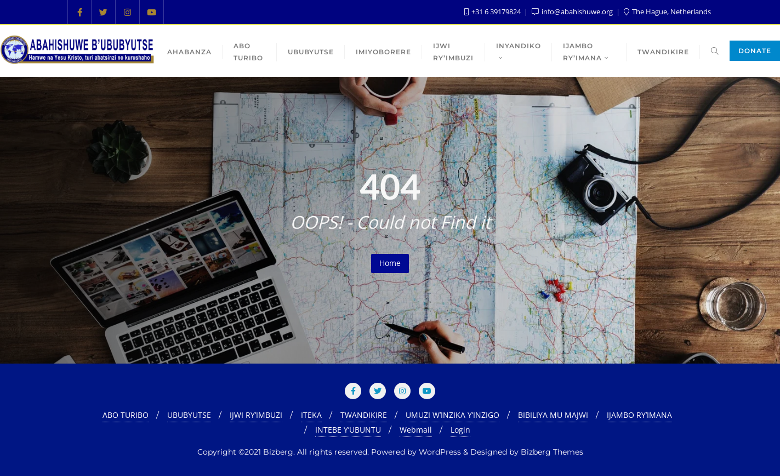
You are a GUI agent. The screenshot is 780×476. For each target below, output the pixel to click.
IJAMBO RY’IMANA (639, 415)
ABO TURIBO (126, 415)
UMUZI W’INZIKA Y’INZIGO (452, 415)
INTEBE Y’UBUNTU (348, 429)
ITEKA (311, 415)
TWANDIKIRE (363, 415)
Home (390, 263)
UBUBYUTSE (189, 415)
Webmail (416, 429)
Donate (754, 51)
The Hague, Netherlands (667, 11)
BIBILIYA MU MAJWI (553, 415)
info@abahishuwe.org (573, 11)
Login (460, 429)
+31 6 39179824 (493, 11)
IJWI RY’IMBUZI (256, 415)
